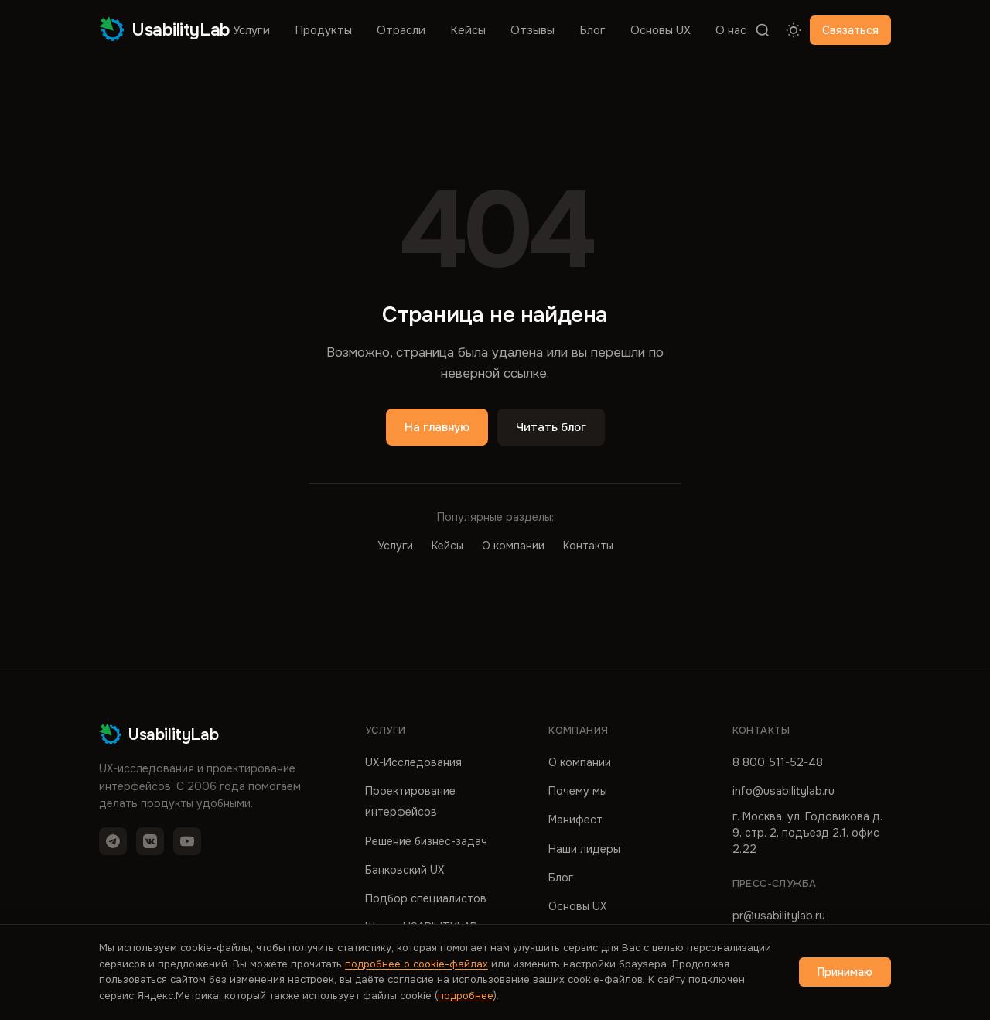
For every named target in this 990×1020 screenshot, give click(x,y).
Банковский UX (404, 870)
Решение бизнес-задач (426, 841)
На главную (437, 427)
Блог (592, 30)
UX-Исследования (413, 762)
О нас (730, 30)
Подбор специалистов (425, 898)
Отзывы (532, 30)
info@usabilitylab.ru (783, 791)
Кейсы (468, 30)
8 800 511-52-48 (777, 762)
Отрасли (401, 30)
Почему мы (577, 791)
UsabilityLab (164, 29)
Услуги (251, 30)
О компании (513, 546)
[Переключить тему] (793, 30)
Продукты (323, 30)
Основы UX (660, 30)
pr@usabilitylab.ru (778, 915)
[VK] (150, 841)
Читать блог (551, 427)
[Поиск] (763, 30)
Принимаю (845, 972)
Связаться (850, 30)
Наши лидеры (584, 849)
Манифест (575, 820)
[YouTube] (187, 841)
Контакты (588, 546)
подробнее (465, 995)
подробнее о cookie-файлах (416, 963)
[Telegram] (113, 841)
